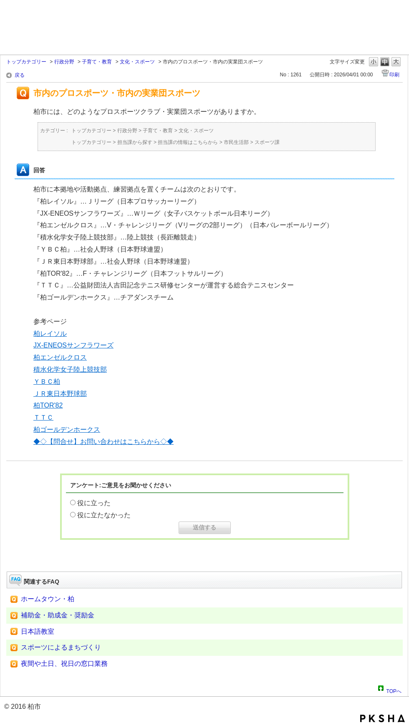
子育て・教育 (97, 62)
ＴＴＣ (43, 417)
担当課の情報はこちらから (188, 142)
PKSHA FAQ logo (382, 718)
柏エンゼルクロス (60, 357)
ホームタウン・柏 (47, 598)
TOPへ (393, 690)
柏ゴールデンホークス (66, 429)
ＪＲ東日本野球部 (60, 393)
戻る (20, 75)
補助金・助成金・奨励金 (57, 615)
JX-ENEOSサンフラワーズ (73, 345)
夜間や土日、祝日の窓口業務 (64, 663)
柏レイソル (50, 333)
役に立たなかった (104, 515)
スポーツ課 (267, 142)
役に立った (94, 502)
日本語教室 (37, 631)
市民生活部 (236, 142)
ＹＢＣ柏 (46, 381)
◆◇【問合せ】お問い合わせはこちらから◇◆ (103, 441)
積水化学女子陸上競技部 (70, 369)
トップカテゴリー (26, 62)
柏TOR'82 (48, 405)
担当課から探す (134, 142)
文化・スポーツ (137, 62)
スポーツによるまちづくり (61, 647)
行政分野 (64, 62)
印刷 (394, 75)
